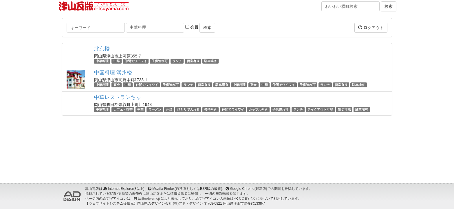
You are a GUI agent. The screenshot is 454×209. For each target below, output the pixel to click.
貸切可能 (344, 109)
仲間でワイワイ (136, 61)
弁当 (169, 109)
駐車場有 (210, 61)
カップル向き (258, 109)
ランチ (177, 61)
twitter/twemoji (149, 199)
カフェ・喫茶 (123, 109)
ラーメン (155, 109)
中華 (117, 61)
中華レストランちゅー (120, 97)
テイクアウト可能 (320, 109)
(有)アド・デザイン (188, 203)
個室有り (193, 61)
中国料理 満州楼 (113, 72)
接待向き (210, 109)
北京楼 (102, 49)
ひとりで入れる (188, 109)
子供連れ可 (160, 61)
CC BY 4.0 (247, 199)
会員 (191, 27)
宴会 (117, 85)
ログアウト (371, 27)
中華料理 (102, 61)
